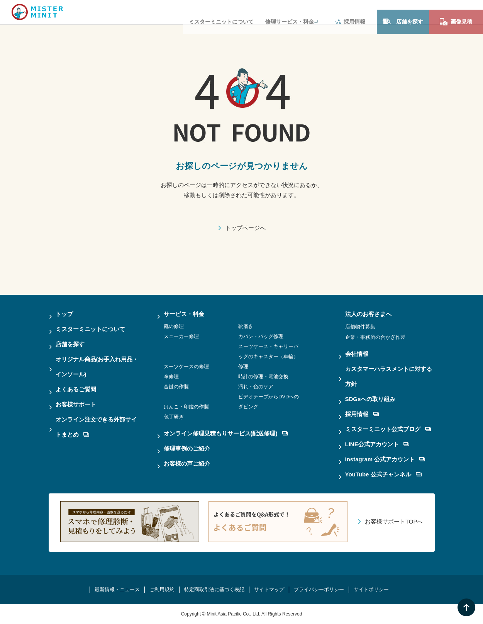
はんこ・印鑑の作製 (186, 407)
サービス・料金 (184, 314)
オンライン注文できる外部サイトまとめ (96, 427)
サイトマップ (269, 589)
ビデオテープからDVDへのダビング (268, 402)
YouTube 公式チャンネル (383, 474)
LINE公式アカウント (377, 444)
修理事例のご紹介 (187, 448)
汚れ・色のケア (255, 386)
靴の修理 (174, 326)
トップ (64, 314)
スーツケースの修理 (186, 366)
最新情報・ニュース (117, 589)
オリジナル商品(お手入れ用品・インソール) (97, 366)
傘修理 (171, 376)
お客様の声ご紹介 (187, 463)
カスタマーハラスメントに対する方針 (388, 376)
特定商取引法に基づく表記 (214, 589)
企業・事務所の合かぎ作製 (375, 337)
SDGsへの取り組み (370, 399)
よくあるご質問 (76, 389)
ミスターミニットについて (221, 12)
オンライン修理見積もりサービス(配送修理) (226, 433)
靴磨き (245, 326)
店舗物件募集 (360, 327)
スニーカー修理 (181, 336)
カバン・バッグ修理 (260, 336)
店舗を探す (403, 12)
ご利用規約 (162, 589)
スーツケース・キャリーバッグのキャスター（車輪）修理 (268, 356)
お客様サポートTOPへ (394, 521)
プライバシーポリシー (319, 589)
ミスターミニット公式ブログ (388, 429)
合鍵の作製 (176, 386)
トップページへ (245, 227)
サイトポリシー (371, 589)
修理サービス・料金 (289, 12)
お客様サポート (76, 404)
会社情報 (356, 353)
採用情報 (350, 12)
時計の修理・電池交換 (263, 376)
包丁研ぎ (174, 417)
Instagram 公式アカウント (385, 459)
